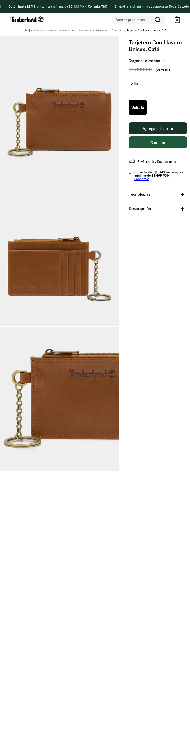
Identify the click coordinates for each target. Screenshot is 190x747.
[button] (138, 107)
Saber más (141, 178)
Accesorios (68, 30)
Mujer (28, 30)
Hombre (53, 30)
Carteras (117, 30)
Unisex (40, 30)
